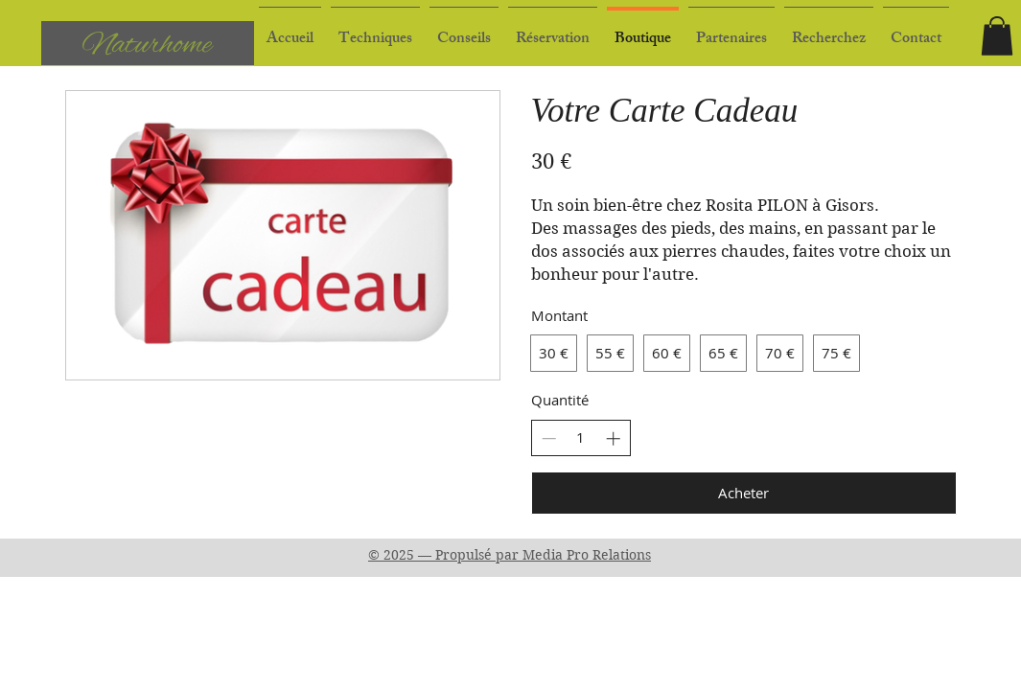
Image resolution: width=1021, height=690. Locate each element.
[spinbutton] (580, 437)
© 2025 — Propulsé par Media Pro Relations (509, 555)
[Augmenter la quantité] (613, 438)
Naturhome (147, 45)
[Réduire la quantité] (549, 438)
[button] (464, 31)
